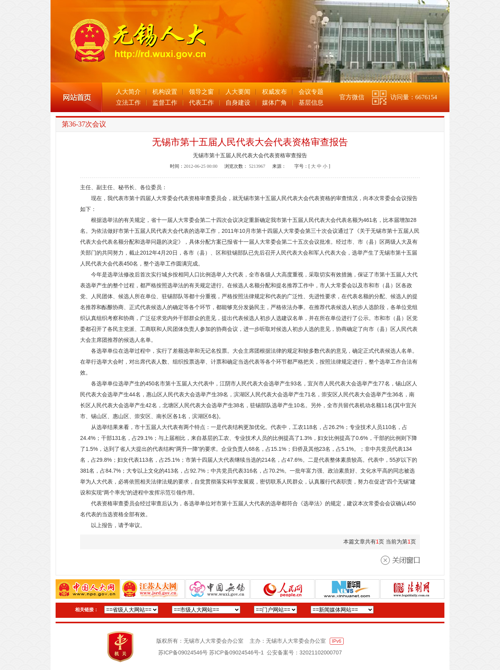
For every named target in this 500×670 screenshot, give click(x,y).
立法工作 (128, 102)
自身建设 (238, 102)
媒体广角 (274, 102)
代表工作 (201, 102)
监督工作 (164, 102)
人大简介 (128, 91)
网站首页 (76, 97)
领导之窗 (201, 91)
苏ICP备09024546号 (183, 652)
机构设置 (164, 91)
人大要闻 (238, 91)
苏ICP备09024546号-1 (236, 652)
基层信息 (311, 102)
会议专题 (311, 91)
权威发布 (274, 91)
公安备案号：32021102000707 (304, 652)
